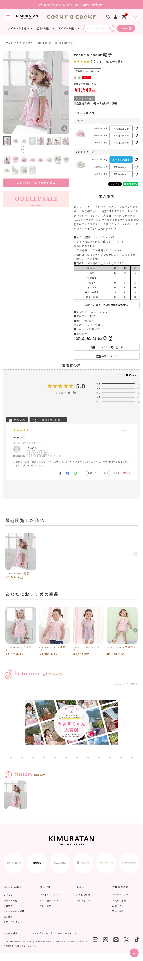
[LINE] (116, 939)
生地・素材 (45, 906)
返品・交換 (118, 911)
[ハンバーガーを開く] (8, 17)
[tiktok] (136, 939)
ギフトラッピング (49, 895)
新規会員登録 (10, 900)
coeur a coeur (44, 42)
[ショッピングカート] (124, 17)
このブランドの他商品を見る (36, 183)
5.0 (80, 386)
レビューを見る (113, 61)
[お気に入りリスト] (108, 17)
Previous (6, 93)
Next (66, 93)
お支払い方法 (119, 900)
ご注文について (120, 895)
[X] (126, 939)
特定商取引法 (10, 933)
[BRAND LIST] (134, 17)
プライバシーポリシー (36, 933)
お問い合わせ (83, 900)
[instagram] (105, 939)
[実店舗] (95, 939)
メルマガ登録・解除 (14, 911)
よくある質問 (83, 895)
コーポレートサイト (65, 933)
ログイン (8, 895)
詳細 (114, 103)
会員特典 (8, 906)
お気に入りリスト (13, 922)
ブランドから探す (23, 42)
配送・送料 (118, 906)
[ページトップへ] (134, 952)
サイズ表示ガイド (49, 900)
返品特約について (107, 356)
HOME (7, 42)
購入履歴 (8, 917)
